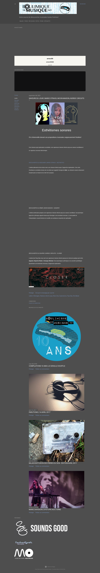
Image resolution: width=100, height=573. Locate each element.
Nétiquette (47, 21)
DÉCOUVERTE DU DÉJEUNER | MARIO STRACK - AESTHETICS (46, 162)
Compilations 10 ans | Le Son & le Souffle (47, 366)
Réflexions (31, 21)
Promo (41, 21)
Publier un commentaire (34, 303)
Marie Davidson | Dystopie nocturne (45, 509)
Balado (21, 21)
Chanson (16, 101)
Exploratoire (16, 106)
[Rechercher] (83, 4)
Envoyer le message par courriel (44, 293)
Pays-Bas (16, 108)
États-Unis (16, 105)
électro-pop (16, 103)
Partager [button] (16, 95)
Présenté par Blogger (50, 567)
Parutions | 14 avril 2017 (39, 412)
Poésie (25, 21)
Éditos (37, 21)
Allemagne (16, 100)
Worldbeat (16, 109)
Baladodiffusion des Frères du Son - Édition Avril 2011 (53, 463)
